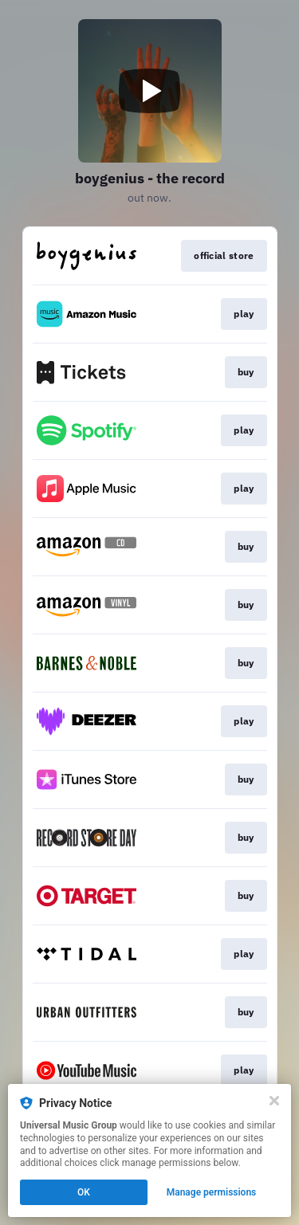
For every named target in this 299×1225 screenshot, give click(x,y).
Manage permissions (212, 1192)
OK (83, 1192)
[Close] (274, 1100)
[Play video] (150, 91)
